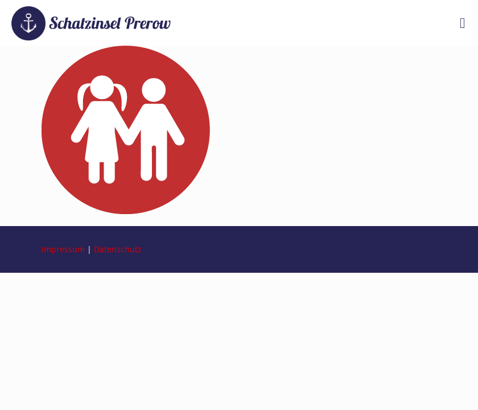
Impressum (63, 249)
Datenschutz (118, 249)
